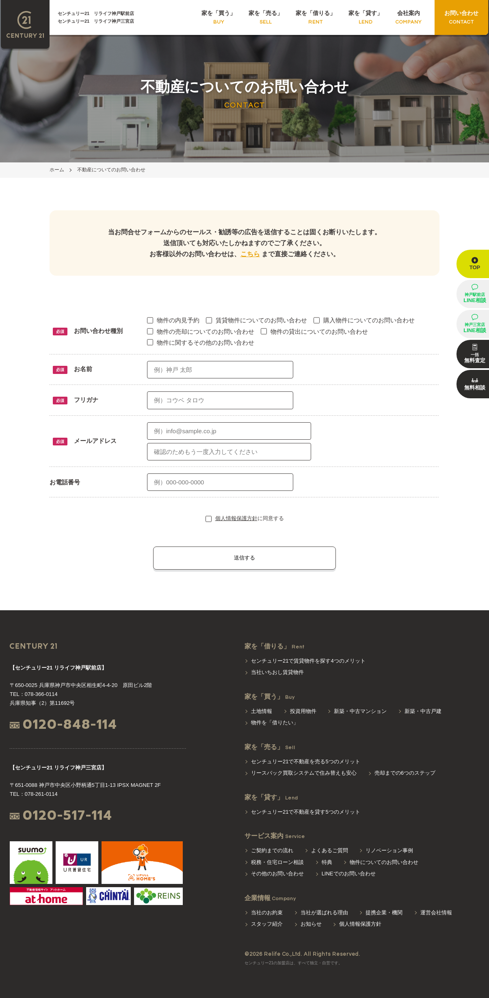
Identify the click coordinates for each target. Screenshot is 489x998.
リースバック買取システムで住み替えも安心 (304, 773)
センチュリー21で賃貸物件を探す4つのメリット (308, 661)
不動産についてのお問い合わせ (111, 170)
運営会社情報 (436, 912)
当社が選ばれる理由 (324, 912)
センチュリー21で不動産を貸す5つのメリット (305, 812)
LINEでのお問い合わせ (349, 874)
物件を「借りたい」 (275, 722)
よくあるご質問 (329, 850)
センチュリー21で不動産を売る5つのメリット (305, 761)
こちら (250, 254)
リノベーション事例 (389, 850)
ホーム (57, 170)
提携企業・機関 (384, 912)
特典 (327, 862)
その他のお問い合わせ (277, 874)
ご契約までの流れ (272, 850)
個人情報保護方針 (236, 518)
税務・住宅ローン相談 (277, 862)
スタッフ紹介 (267, 924)
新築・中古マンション (360, 711)
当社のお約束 (267, 912)
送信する (244, 558)
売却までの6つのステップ (404, 773)
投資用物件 (303, 711)
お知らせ (311, 924)
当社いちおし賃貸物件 (277, 672)
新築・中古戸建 (423, 711)
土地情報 (261, 711)
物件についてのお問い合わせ (384, 862)
